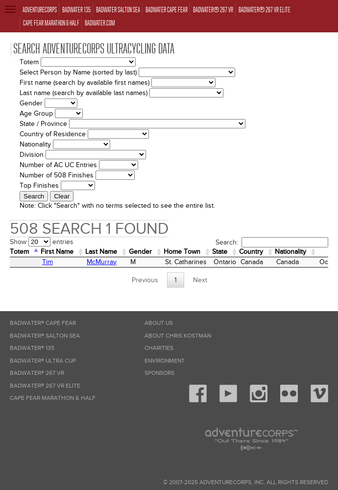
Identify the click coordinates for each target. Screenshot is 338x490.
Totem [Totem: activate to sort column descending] (19, 251)
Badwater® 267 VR (37, 373)
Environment (165, 361)
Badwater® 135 (32, 348)
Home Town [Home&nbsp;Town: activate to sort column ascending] (182, 251)
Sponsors (159, 373)
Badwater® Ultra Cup (43, 361)
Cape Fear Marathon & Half (53, 398)
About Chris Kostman (178, 336)
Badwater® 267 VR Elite (45, 386)
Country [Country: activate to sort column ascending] (251, 251)
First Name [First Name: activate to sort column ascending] (57, 251)
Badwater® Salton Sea (45, 336)
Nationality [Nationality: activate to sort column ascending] (290, 251)
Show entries (41, 242)
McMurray (102, 262)
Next (200, 280)
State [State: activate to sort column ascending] (219, 251)
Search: (272, 242)
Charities (159, 348)
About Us (159, 323)
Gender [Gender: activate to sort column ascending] (140, 251)
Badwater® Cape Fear (43, 323)
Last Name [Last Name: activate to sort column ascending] (101, 251)
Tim (47, 262)
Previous (145, 280)
